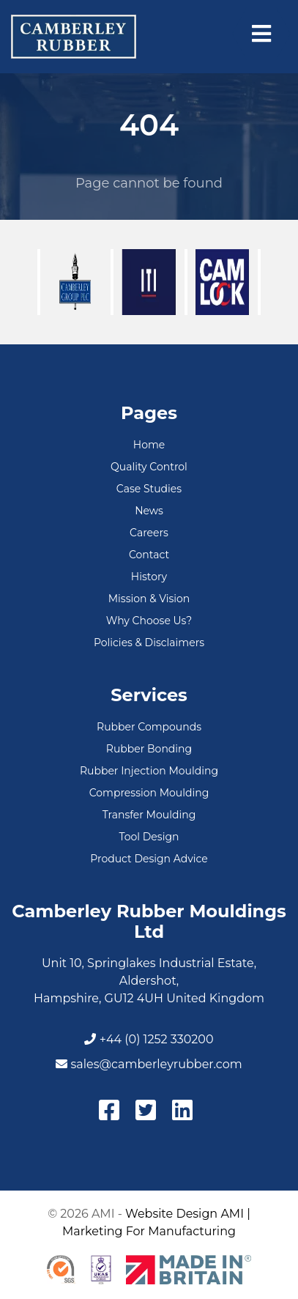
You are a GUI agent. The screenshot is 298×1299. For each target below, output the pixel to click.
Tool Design (149, 836)
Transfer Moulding (149, 814)
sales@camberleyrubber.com (149, 1064)
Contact (149, 554)
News (149, 510)
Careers (149, 532)
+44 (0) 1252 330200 (148, 1039)
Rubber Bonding (149, 748)
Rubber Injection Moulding (149, 770)
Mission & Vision (149, 598)
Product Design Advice (149, 858)
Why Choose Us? (149, 620)
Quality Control (149, 466)
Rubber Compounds (149, 726)
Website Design (171, 1214)
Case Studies (149, 488)
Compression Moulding (149, 792)
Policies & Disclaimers (149, 642)
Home (149, 444)
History (149, 576)
